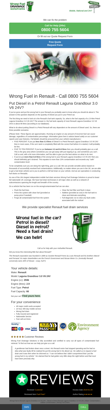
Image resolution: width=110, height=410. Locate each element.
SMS (26, 407)
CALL (83, 407)
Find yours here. (31, 295)
